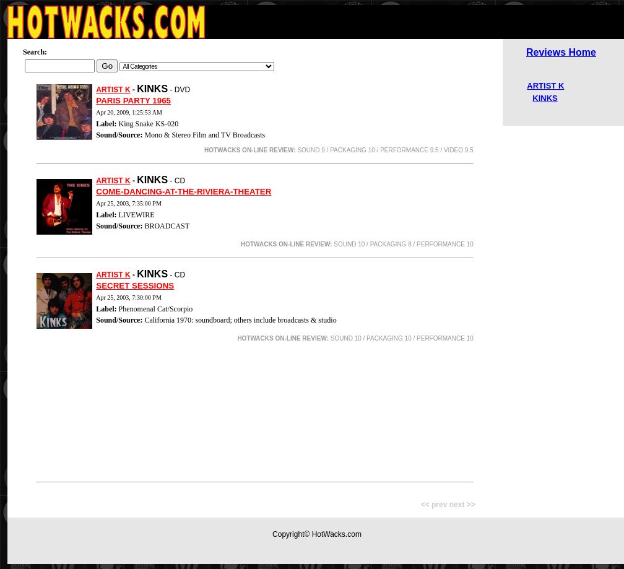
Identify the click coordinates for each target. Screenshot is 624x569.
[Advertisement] (255, 414)
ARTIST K (113, 89)
